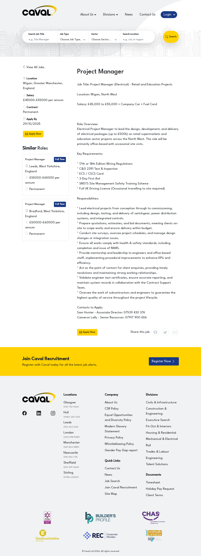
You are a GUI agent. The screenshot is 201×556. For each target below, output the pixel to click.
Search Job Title (36, 34)
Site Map (111, 494)
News (129, 14)
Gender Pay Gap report (121, 450)
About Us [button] (86, 14)
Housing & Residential (161, 432)
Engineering (154, 458)
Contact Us (148, 14)
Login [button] (168, 14)
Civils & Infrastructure (161, 402)
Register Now (163, 361)
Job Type (64, 34)
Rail (148, 445)
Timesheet (153, 482)
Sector (94, 34)
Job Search (112, 481)
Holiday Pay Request (160, 489)
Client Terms (154, 495)
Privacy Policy (114, 437)
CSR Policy (112, 408)
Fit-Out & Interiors (158, 426)
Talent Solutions (157, 464)
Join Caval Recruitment (121, 487)
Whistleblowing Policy (119, 444)
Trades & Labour (157, 451)
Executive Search (158, 420)
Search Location (131, 34)
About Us (111, 402)
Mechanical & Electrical (162, 439)
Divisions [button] (109, 14)
